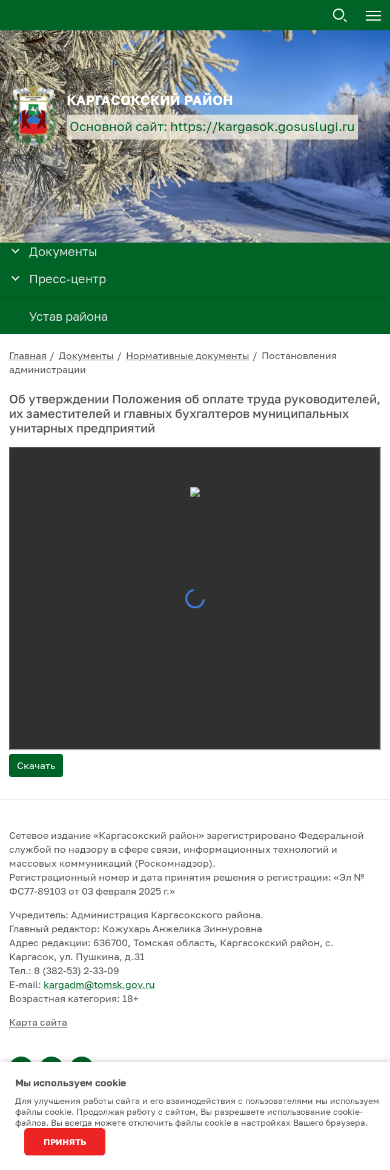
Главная (28, 355)
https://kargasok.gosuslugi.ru (262, 126)
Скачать (36, 765)
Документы (86, 355)
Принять (65, 1142)
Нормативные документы (188, 355)
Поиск (340, 16)
